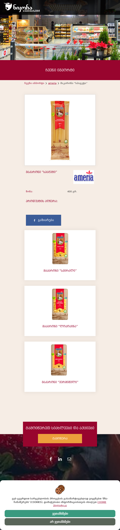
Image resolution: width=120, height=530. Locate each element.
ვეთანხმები (60, 513)
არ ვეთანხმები (60, 521)
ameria (52, 83)
